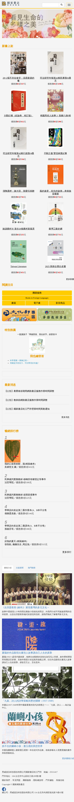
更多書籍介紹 (68, 758)
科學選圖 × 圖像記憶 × (19, 360)
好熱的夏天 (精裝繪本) (16, 541)
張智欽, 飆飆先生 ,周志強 (17, 544)
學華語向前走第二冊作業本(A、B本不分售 (26, 510)
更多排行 (66, 552)
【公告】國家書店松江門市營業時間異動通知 (27, 409)
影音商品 (60, 303)
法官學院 (9, 482)
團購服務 (37, 293)
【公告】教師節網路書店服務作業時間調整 (26, 400)
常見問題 (16, 780)
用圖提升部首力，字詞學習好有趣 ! (24, 363)
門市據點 (50, 780)
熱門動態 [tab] (31, 568)
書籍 (13, 303)
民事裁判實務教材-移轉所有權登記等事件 (25, 479)
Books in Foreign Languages (37, 298)
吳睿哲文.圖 (10, 467)
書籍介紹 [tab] (8, 568)
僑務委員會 (10, 513)
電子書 (37, 303)
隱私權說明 (38, 780)
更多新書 (70, 279)
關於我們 (6, 780)
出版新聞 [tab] (19, 568)
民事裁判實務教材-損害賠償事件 (21, 495)
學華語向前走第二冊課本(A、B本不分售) (25, 526)
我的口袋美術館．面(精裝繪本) (20, 464)
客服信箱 (60, 780)
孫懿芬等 (9, 529)
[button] (7, 25)
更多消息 (65, 417)
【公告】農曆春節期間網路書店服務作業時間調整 (29, 391)
